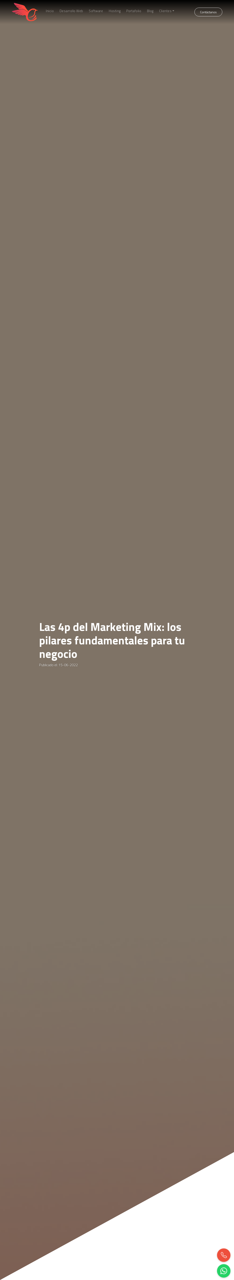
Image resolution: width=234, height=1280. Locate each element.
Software (96, 11)
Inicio (50, 11)
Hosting (115, 11)
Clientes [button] (165, 11)
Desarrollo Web (71, 11)
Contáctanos (208, 12)
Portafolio (133, 11)
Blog (150, 11)
